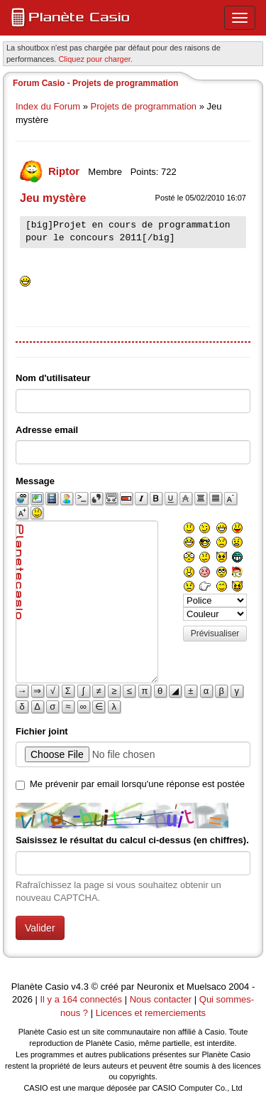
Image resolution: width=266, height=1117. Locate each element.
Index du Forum (48, 106)
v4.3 (80, 986)
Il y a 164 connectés (82, 999)
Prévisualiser (215, 633)
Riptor (65, 171)
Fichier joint (42, 731)
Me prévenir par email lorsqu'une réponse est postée (137, 784)
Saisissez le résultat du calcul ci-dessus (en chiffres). (132, 840)
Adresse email (47, 429)
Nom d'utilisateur (53, 378)
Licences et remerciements (151, 1013)
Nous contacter (161, 999)
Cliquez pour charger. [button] (95, 59)
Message (35, 481)
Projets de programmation (144, 106)
